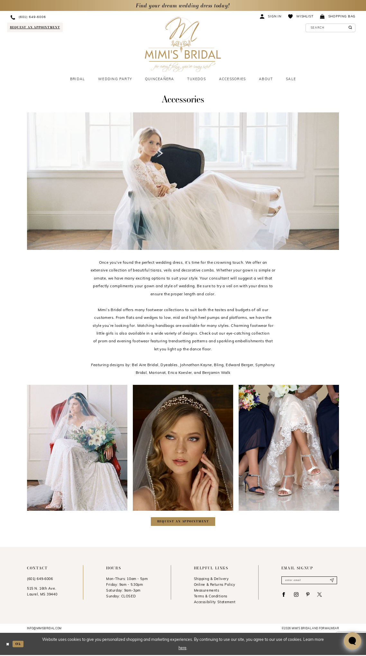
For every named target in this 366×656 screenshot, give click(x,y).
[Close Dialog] (8, 645)
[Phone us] (56, 17)
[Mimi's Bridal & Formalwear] (183, 44)
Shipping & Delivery (211, 580)
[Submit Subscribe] (331, 581)
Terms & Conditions (210, 597)
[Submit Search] (349, 28)
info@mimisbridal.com (44, 629)
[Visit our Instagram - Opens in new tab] (298, 597)
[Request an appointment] (34, 27)
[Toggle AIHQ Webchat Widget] (352, 641)
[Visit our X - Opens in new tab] (324, 597)
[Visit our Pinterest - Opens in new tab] (311, 597)
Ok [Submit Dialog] (19, 644)
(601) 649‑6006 (40, 580)
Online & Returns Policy (214, 586)
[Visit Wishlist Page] (301, 16)
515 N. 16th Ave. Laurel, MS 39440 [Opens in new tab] (42, 592)
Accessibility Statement (215, 603)
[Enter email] (309, 581)
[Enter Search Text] (331, 28)
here (182, 649)
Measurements (206, 592)
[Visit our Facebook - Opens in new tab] (284, 597)
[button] (271, 16)
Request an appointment (183, 522)
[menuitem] (56, 17)
